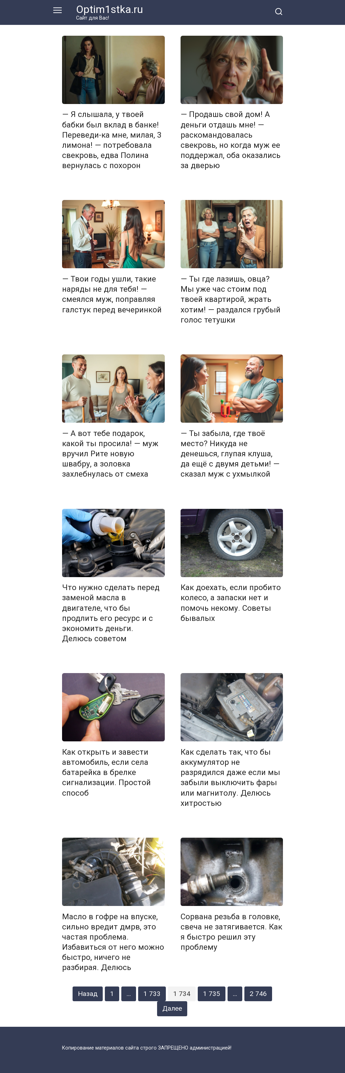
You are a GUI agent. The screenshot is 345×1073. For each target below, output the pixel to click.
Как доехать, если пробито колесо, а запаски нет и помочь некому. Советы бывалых (231, 603)
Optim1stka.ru (109, 9)
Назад (87, 994)
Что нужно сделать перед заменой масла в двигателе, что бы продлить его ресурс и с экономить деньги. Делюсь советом (111, 613)
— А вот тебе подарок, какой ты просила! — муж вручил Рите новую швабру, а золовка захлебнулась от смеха (110, 454)
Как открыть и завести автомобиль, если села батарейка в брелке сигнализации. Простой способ (106, 772)
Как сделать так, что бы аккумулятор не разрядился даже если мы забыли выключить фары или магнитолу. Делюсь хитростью (230, 777)
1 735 (211, 994)
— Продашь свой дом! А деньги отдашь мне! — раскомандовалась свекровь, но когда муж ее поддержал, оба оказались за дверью (230, 140)
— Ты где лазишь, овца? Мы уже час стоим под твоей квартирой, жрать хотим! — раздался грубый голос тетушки (230, 299)
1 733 (152, 994)
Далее (172, 1008)
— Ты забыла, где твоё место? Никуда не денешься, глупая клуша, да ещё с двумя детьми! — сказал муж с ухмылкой (230, 454)
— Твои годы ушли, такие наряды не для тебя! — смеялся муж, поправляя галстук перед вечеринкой (112, 294)
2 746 (258, 994)
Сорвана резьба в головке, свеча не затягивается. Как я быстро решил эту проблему (231, 931)
